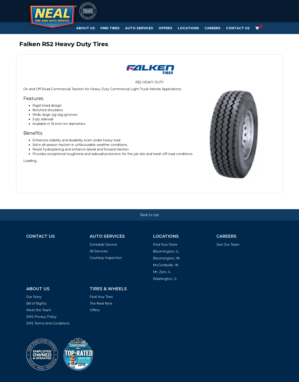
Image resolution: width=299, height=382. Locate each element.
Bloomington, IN (166, 258)
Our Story (34, 297)
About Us (85, 28)
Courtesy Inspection (106, 258)
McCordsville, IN (165, 265)
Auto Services (139, 28)
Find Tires (110, 28)
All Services (99, 251)
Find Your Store (165, 244)
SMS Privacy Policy (41, 317)
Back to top (149, 215)
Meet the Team (38, 310)
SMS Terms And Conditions (47, 323)
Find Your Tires (101, 297)
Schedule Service (103, 244)
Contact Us (238, 28)
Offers (165, 28)
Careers (212, 28)
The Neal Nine (101, 303)
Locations (188, 28)
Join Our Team (227, 244)
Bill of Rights (36, 303)
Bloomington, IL (166, 251)
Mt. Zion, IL (162, 272)
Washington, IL (165, 279)
